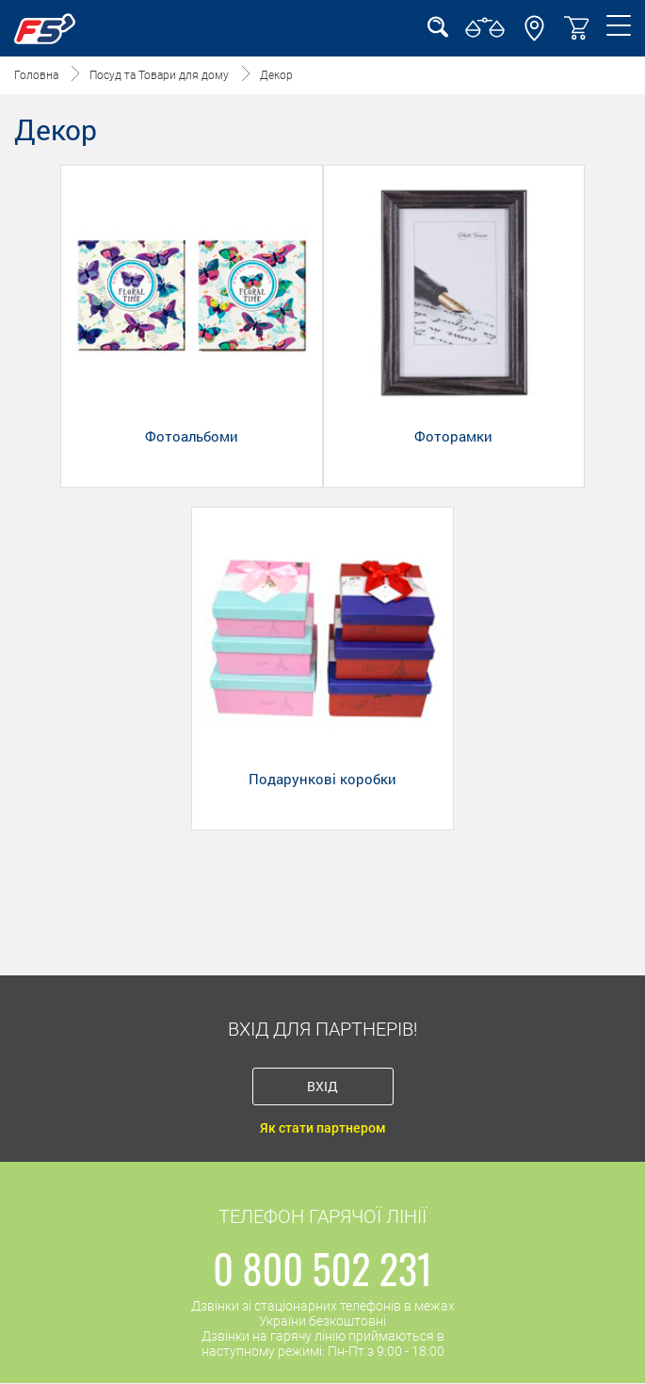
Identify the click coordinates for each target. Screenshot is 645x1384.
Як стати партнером (323, 1127)
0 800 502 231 (322, 1268)
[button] (534, 36)
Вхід (322, 1086)
